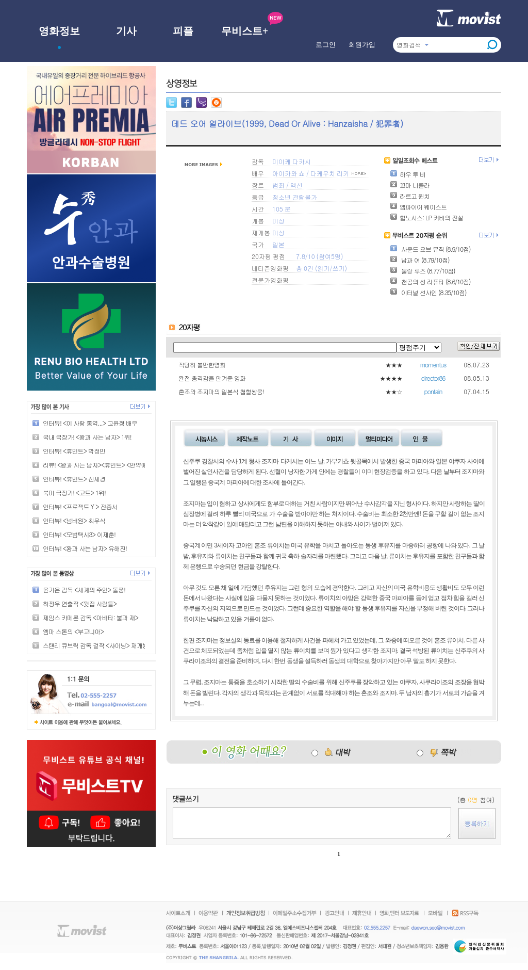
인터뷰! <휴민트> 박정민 (74, 450)
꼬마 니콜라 (410, 185)
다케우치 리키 (329, 173)
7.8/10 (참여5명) (319, 256)
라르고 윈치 (410, 195)
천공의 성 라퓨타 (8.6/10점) (430, 281)
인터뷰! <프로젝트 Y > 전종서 (80, 506)
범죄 (278, 185)
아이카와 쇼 (288, 173)
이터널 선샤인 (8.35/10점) (428, 292)
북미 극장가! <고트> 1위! (74, 492)
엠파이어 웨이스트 (418, 206)
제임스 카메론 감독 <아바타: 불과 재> (90, 617)
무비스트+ (244, 31)
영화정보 (59, 31)
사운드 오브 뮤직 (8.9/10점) (430, 249)
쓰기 (338, 268)
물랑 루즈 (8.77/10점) (422, 270)
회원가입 (362, 44)
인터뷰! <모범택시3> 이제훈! (79, 534)
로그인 (326, 44)
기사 (126, 31)
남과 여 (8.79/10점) (419, 259)
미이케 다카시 (291, 161)
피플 (183, 31)
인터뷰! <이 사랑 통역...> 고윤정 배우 (90, 422)
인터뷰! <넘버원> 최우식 (74, 520)
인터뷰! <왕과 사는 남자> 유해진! (85, 548)
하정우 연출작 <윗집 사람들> (80, 603)
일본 (278, 244)
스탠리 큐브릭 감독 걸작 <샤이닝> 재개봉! (96, 645)
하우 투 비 (407, 174)
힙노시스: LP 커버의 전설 (426, 217)
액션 (296, 185)
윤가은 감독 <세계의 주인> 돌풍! (84, 589)
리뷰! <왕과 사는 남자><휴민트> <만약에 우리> (103, 464)
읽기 (323, 268)
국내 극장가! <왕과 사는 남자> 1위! (87, 436)
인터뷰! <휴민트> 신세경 (74, 478)
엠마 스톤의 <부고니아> (73, 631)
